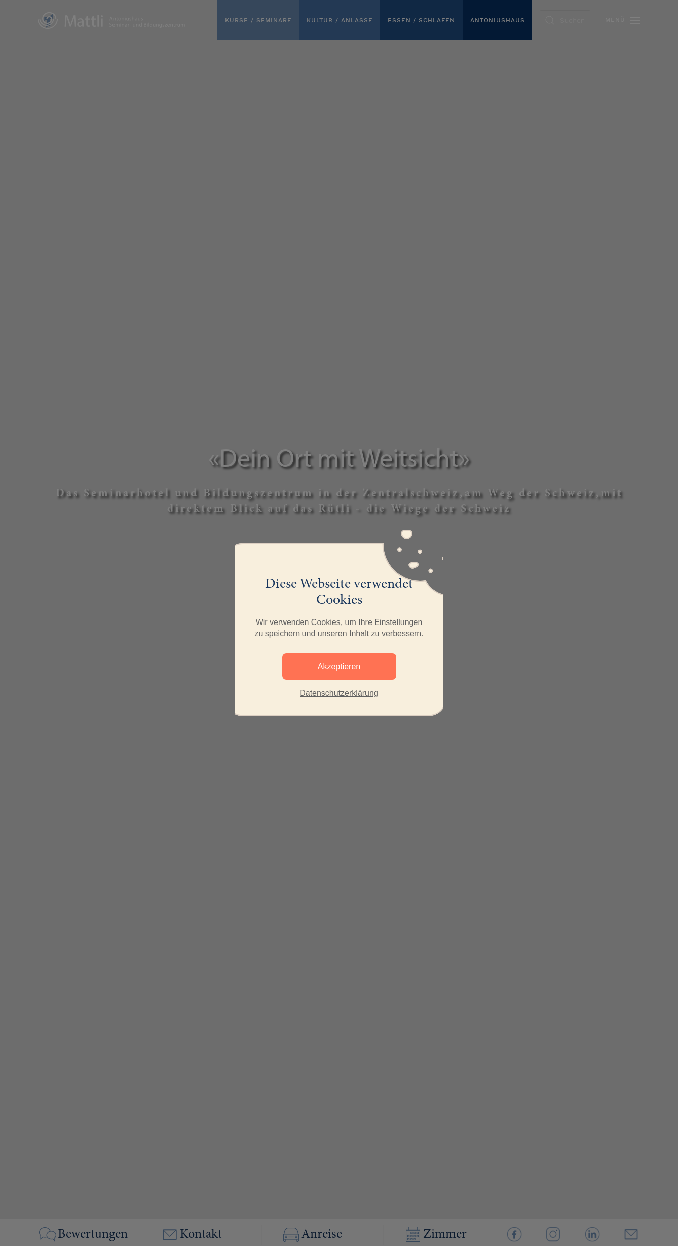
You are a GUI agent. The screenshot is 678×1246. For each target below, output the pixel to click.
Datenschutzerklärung (339, 693)
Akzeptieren (339, 666)
